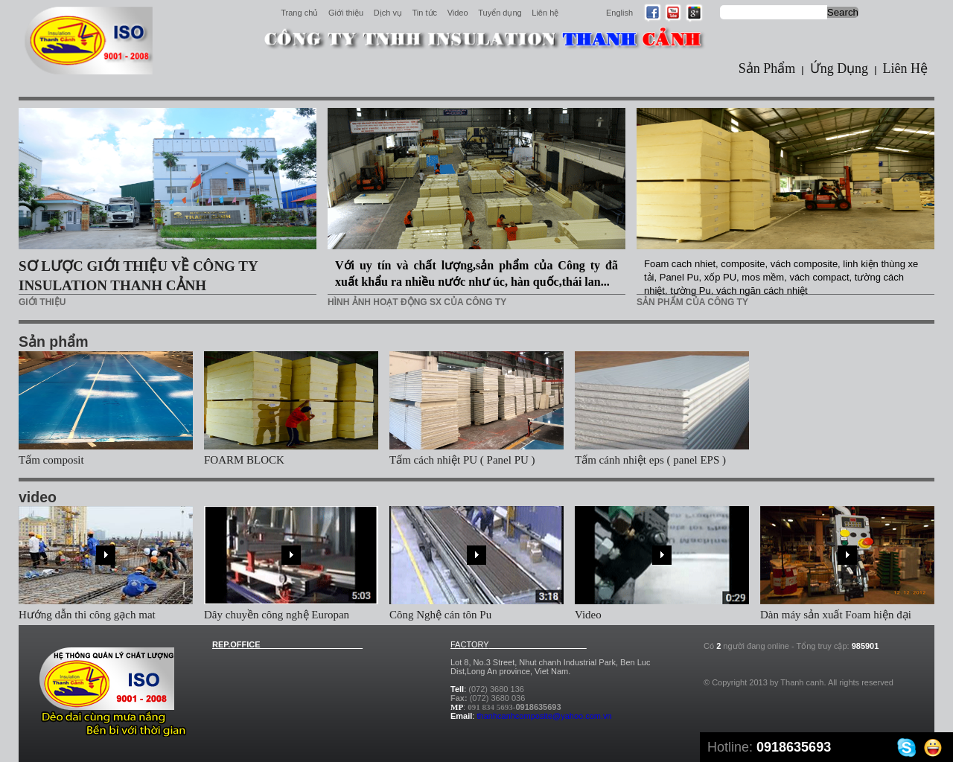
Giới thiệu (345, 12)
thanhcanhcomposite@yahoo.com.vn (543, 715)
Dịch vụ (388, 12)
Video (457, 12)
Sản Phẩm (767, 68)
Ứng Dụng (839, 68)
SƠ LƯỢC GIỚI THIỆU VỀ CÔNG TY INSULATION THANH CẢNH (138, 275)
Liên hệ (545, 12)
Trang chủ (299, 12)
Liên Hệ (905, 68)
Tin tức (425, 12)
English (619, 12)
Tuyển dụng (499, 12)
